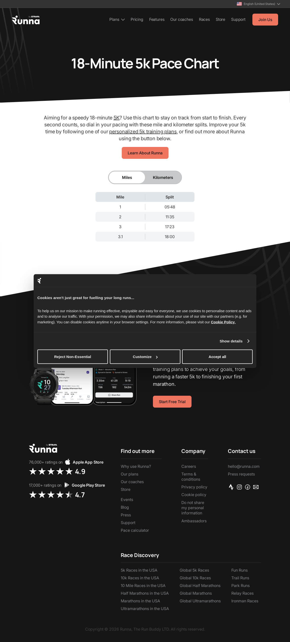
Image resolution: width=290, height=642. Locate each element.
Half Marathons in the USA (145, 593)
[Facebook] (248, 487)
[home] (26, 20)
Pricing (137, 19)
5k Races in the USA (139, 570)
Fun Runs (239, 570)
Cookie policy (193, 494)
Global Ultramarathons (200, 600)
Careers (188, 466)
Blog (125, 507)
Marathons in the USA (140, 600)
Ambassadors (194, 520)
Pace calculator (135, 530)
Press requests (241, 474)
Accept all (217, 357)
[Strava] (232, 487)
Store (220, 19)
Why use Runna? (136, 466)
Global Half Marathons (200, 585)
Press (126, 514)
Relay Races (242, 593)
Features (157, 19)
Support (238, 19)
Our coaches (181, 19)
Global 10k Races (195, 577)
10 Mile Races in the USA (143, 585)
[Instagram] (240, 487)
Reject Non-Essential (72, 357)
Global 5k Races (194, 570)
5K (117, 118)
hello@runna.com (244, 466)
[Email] (257, 487)
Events (127, 499)
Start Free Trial (172, 401)
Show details (231, 341)
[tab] (127, 177)
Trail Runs (240, 577)
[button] (258, 4)
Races (204, 19)
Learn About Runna (145, 152)
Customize (145, 357)
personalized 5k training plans (142, 132)
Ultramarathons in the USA (145, 608)
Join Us (265, 19)
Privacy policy (194, 486)
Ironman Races (244, 600)
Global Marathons (196, 593)
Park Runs (240, 585)
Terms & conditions (190, 477)
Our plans (129, 474)
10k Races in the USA (140, 577)
